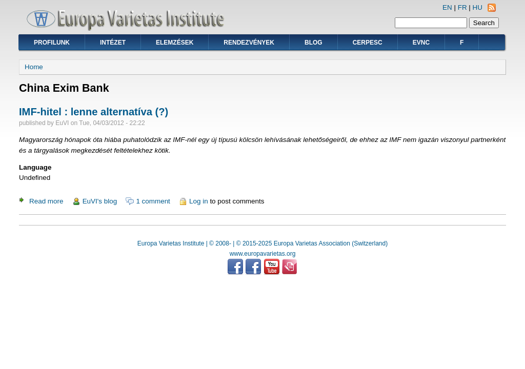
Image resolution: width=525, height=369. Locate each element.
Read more (46, 201)
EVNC (421, 42)
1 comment (153, 201)
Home (34, 67)
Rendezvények (249, 42)
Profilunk (52, 42)
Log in (198, 201)
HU (477, 7)
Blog (313, 42)
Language (35, 167)
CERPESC (367, 42)
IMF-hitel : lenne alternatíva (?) (93, 111)
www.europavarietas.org (263, 253)
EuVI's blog (100, 201)
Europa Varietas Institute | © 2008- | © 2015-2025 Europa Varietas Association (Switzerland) (262, 243)
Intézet (113, 42)
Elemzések (174, 42)
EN (447, 7)
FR (462, 7)
